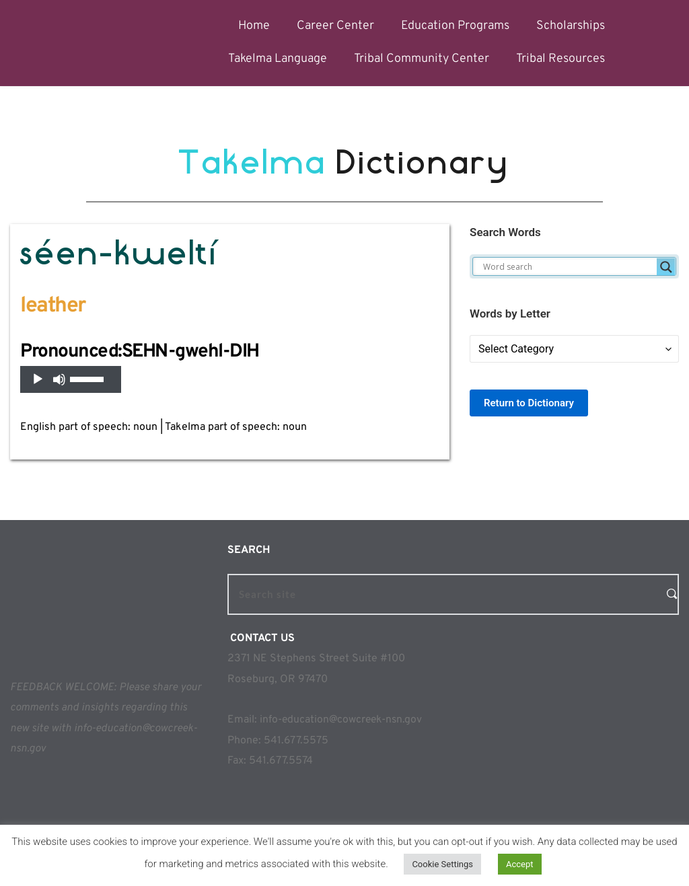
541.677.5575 (296, 740)
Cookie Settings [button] (442, 864)
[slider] (89, 378)
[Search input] (568, 267)
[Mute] (59, 379)
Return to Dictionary (529, 403)
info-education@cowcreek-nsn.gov (342, 720)
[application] (70, 379)
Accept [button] (520, 864)
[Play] (37, 379)
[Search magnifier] (666, 267)
